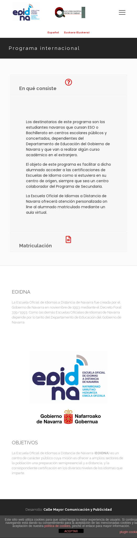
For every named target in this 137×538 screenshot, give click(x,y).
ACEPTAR (71, 531)
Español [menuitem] (53, 32)
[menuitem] (53, 32)
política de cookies (57, 526)
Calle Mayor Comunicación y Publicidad (77, 509)
